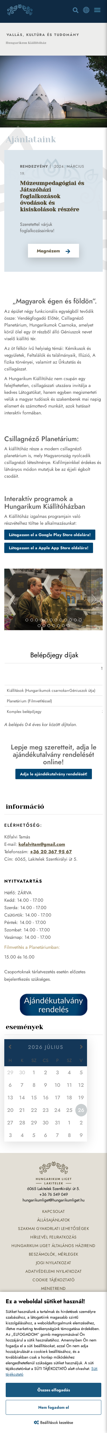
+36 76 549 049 (53, 1194)
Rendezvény (34, 166)
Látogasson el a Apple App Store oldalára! (48, 548)
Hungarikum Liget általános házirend (53, 1245)
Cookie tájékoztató (53, 1280)
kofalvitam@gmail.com (42, 844)
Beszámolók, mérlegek (53, 1254)
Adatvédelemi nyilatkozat (53, 1271)
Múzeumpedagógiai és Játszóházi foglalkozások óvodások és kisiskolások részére (52, 196)
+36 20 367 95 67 (51, 851)
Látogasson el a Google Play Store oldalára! (50, 535)
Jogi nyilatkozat (53, 1263)
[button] (11, 599)
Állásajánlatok (53, 1220)
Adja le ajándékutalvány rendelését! (53, 774)
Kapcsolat (53, 1211)
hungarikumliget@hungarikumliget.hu (53, 1200)
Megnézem (48, 251)
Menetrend (53, 1288)
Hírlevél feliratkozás (53, 1237)
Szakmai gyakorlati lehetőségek (53, 1228)
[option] (53, 211)
